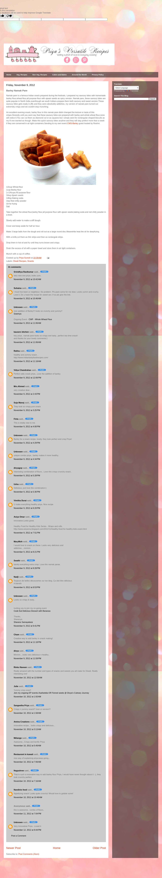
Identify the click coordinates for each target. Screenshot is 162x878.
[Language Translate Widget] (126, 88)
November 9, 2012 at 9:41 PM (27, 626)
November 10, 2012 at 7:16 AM (27, 781)
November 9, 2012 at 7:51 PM (27, 533)
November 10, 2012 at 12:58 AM (28, 678)
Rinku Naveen (20, 667)
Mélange (18, 738)
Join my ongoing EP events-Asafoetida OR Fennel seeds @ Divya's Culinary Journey (51, 693)
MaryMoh (18, 542)
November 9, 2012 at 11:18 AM (27, 361)
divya (16, 651)
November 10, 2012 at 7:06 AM (27, 762)
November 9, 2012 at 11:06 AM (27, 323)
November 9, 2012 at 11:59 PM (27, 658)
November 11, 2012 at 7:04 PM (27, 814)
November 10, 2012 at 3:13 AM (27, 729)
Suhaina (17, 288)
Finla (16, 419)
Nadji (16, 577)
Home (8, 75)
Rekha (17, 351)
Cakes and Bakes (59, 75)
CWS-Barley (72, 123)
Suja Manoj (19, 403)
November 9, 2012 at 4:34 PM (27, 459)
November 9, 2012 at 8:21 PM (27, 552)
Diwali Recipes (19, 261)
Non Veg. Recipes (39, 75)
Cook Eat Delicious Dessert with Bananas (32, 611)
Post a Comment (18, 836)
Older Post (99, 848)
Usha (16, 484)
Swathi (17, 561)
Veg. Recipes (21, 75)
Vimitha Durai (20, 500)
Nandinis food (20, 790)
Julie (16, 686)
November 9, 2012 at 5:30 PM (27, 492)
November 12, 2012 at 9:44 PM (27, 830)
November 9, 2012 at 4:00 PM (27, 427)
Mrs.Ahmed (19, 386)
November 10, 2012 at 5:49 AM (27, 746)
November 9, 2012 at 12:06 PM (27, 378)
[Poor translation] (9, 16)
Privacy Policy (98, 75)
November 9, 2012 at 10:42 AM (27, 279)
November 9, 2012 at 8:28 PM (27, 568)
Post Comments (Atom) (28, 854)
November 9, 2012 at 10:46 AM (27, 298)
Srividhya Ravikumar (23, 272)
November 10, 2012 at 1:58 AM (27, 713)
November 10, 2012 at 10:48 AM (28, 797)
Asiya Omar (19, 517)
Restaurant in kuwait (23, 754)
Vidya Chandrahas (22, 370)
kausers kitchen (21, 332)
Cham (16, 635)
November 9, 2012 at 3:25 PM (27, 410)
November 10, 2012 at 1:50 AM (27, 697)
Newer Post (13, 848)
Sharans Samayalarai (23, 622)
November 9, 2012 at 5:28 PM (27, 476)
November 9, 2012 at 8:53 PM (27, 587)
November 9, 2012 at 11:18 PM (27, 642)
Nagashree (19, 771)
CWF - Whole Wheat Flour (40, 319)
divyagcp (18, 468)
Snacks (30, 261)
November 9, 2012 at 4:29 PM (27, 443)
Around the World (79, 75)
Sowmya (17, 314)
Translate (131, 91)
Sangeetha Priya (21, 705)
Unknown (18, 307)
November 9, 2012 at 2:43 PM (27, 394)
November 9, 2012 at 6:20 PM (27, 508)
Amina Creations (22, 722)
